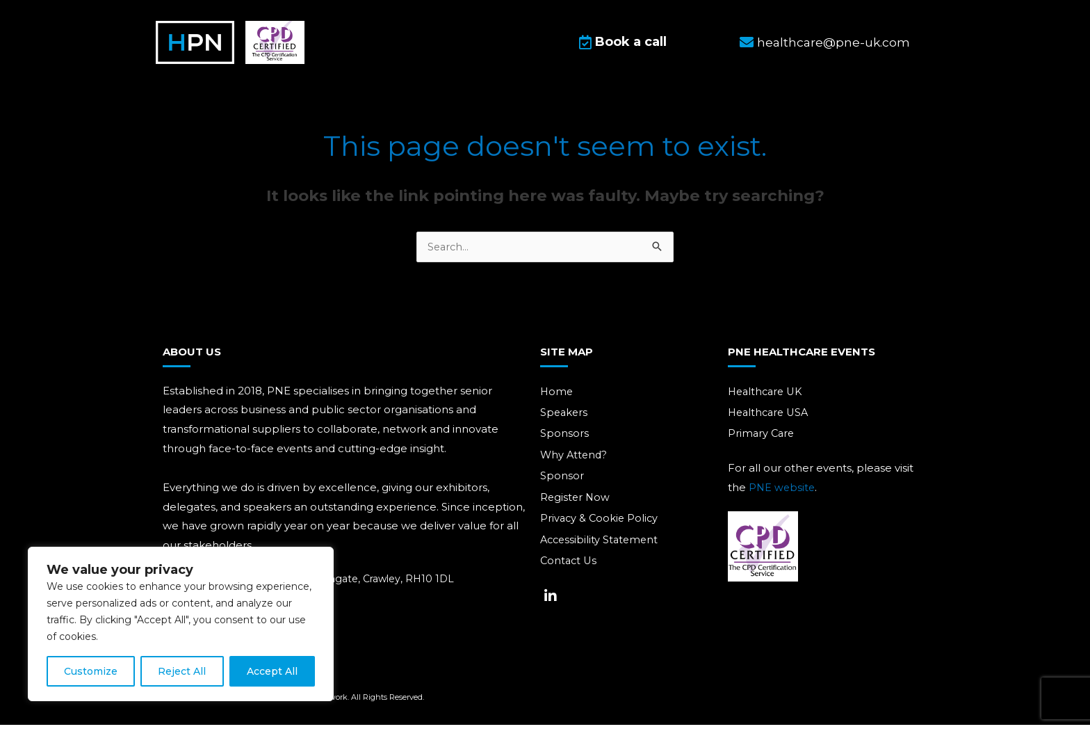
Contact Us (569, 567)
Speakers (564, 416)
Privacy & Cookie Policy (600, 524)
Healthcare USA (770, 416)
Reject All (182, 671)
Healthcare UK (767, 394)
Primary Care (762, 437)
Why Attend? (575, 459)
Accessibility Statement (601, 545)
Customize (90, 671)
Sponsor (562, 481)
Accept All (272, 671)
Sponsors (564, 437)
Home (557, 394)
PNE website (783, 491)
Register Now (576, 502)
